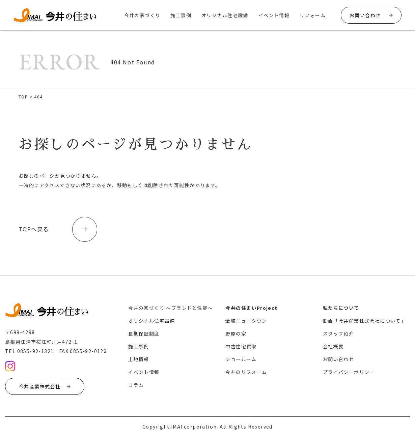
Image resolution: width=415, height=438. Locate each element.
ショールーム (240, 359)
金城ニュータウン (246, 320)
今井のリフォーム (246, 372)
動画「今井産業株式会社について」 (364, 320)
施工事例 (180, 15)
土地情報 (138, 359)
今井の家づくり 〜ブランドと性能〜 (170, 307)
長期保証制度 (143, 333)
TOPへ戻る (34, 229)
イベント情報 (273, 15)
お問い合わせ (371, 15)
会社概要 (333, 346)
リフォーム (313, 15)
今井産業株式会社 (45, 386)
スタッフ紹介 (338, 333)
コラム (136, 384)
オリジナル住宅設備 (224, 15)
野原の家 (235, 333)
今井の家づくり (142, 15)
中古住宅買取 (240, 346)
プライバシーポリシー (349, 372)
